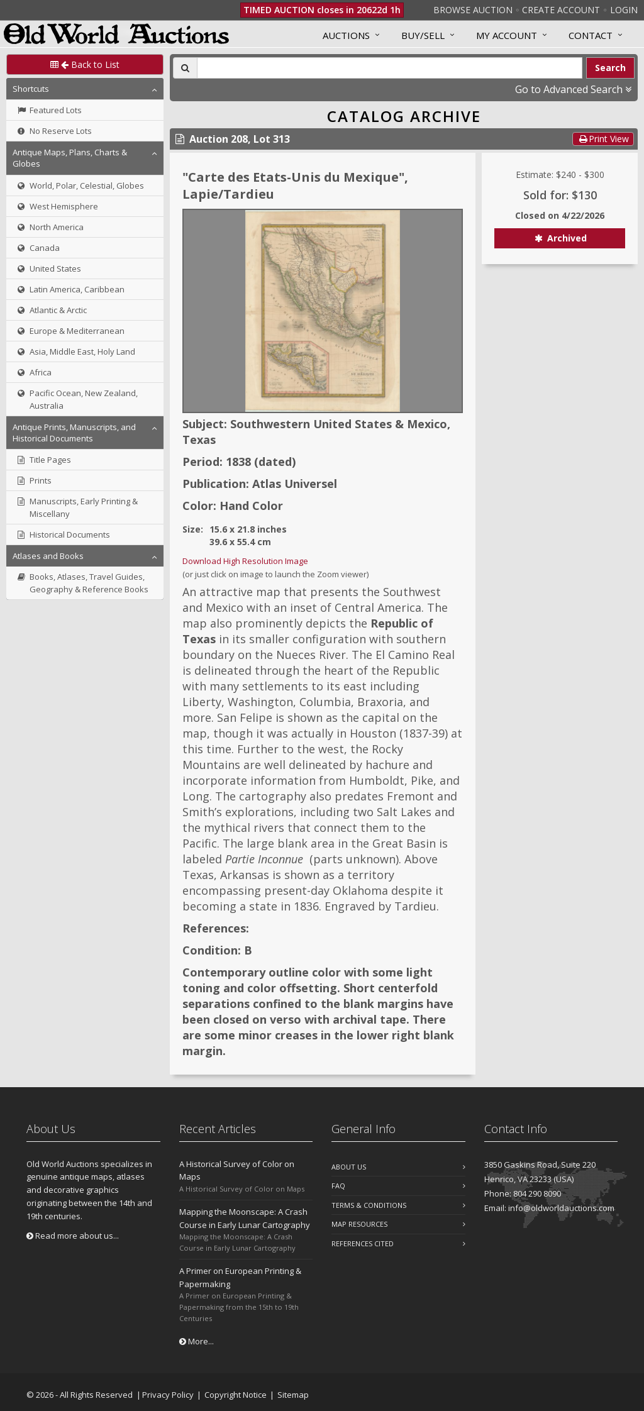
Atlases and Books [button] (48, 556)
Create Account (561, 10)
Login (624, 10)
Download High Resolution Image (245, 561)
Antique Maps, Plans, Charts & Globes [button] (70, 158)
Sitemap (293, 1394)
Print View (603, 139)
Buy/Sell (423, 35)
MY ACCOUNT (506, 35)
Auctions (346, 35)
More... (196, 1341)
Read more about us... (72, 1235)
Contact (591, 35)
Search (610, 68)
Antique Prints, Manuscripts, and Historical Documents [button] (74, 432)
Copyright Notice (235, 1394)
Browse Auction (473, 10)
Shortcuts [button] (31, 88)
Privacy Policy (168, 1394)
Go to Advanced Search (573, 89)
